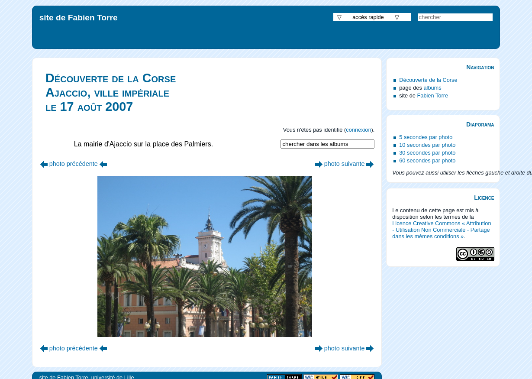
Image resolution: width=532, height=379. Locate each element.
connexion (358, 129)
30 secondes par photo (427, 152)
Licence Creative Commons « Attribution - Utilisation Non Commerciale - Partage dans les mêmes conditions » (441, 230)
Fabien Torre (432, 95)
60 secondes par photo (427, 160)
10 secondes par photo (427, 145)
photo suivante (344, 163)
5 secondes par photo (425, 137)
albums (432, 87)
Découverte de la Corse (428, 80)
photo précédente (73, 163)
